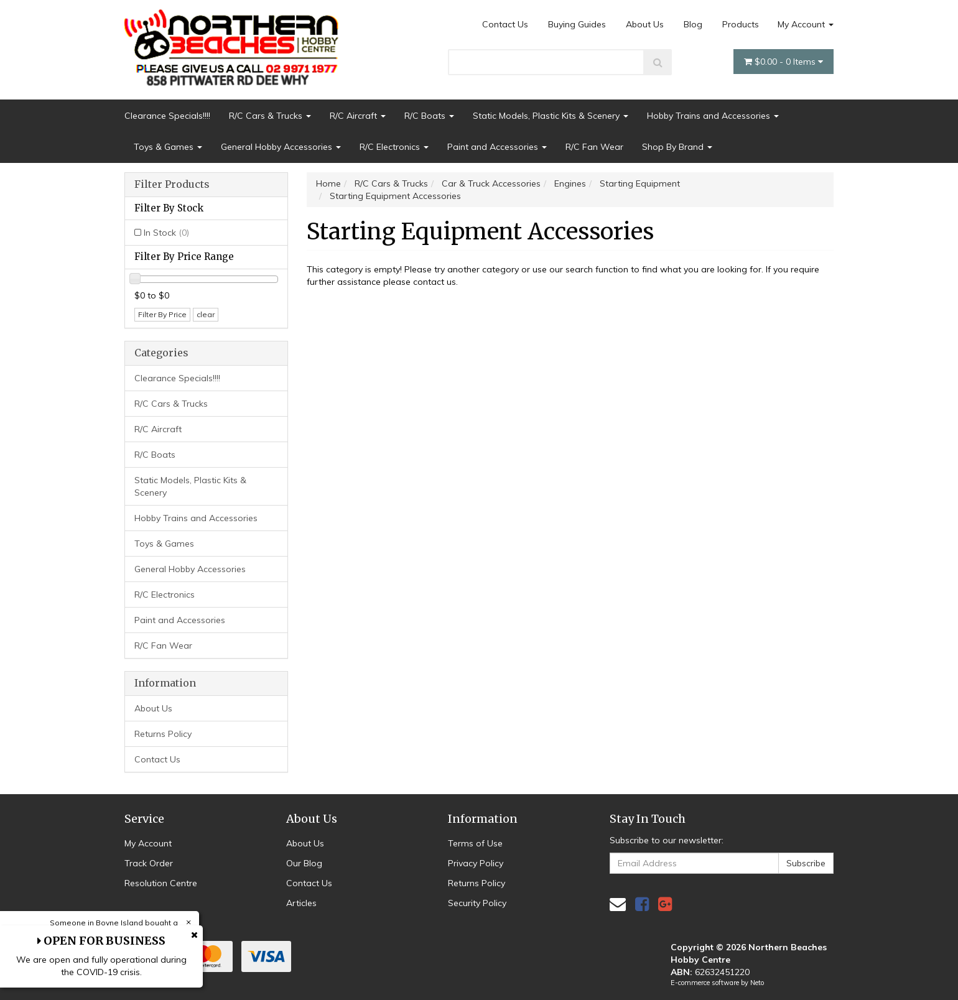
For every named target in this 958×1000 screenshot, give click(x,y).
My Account (806, 24)
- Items (783, 61)
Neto (757, 982)
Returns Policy (163, 733)
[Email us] (618, 904)
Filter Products (172, 184)
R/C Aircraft (358, 115)
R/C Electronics (394, 146)
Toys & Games (168, 146)
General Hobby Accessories (281, 146)
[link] (642, 904)
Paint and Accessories (497, 146)
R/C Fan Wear (594, 146)
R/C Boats (429, 115)
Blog (693, 24)
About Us (645, 24)
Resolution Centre (160, 883)
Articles (301, 903)
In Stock (166, 232)
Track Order (148, 863)
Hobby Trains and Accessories (713, 115)
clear (206, 314)
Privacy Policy (475, 863)
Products (740, 24)
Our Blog (304, 863)
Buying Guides (577, 24)
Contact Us (505, 24)
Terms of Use (475, 843)
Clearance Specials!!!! (167, 115)
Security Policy (477, 903)
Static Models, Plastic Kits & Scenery (550, 115)
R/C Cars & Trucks (270, 115)
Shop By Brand (677, 146)
